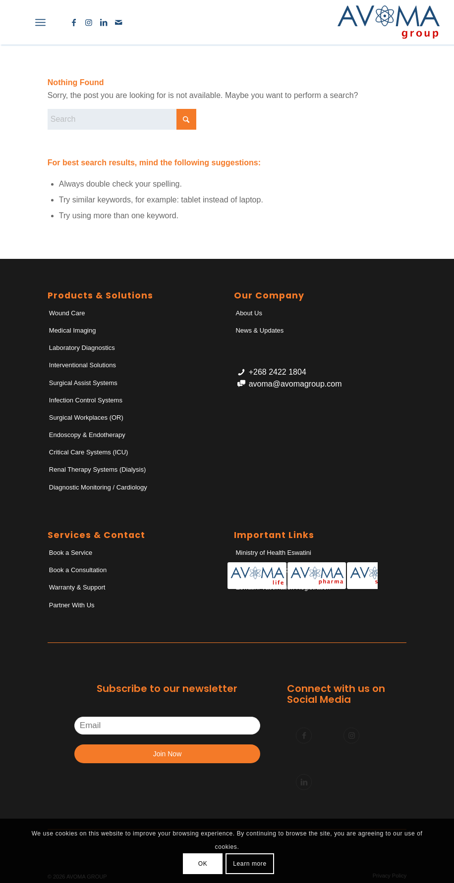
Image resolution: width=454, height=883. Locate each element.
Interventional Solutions (82, 365)
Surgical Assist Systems (83, 383)
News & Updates (259, 330)
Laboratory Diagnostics (82, 347)
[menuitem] (18, 22)
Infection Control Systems (85, 400)
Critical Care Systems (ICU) (88, 452)
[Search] (18, 22)
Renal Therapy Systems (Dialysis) (97, 469)
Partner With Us (72, 605)
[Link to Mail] (118, 22)
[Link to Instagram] (88, 22)
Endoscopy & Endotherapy (87, 435)
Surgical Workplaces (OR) (86, 417)
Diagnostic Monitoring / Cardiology (98, 487)
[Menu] (40, 22)
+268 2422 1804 (277, 372)
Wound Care (67, 313)
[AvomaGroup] (388, 22)
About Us (248, 313)
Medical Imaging (72, 330)
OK (203, 863)
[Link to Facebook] (73, 22)
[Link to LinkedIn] (103, 22)
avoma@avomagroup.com (295, 384)
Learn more (249, 863)
